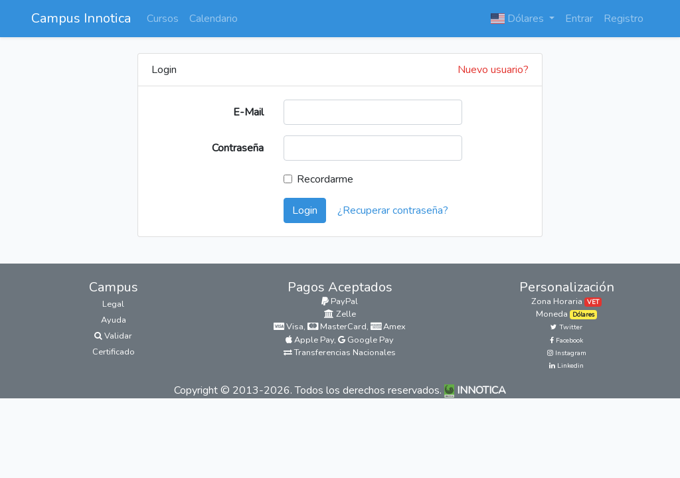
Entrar (579, 18)
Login (304, 210)
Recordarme (325, 179)
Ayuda (113, 320)
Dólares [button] (519, 18)
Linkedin (566, 365)
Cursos (163, 18)
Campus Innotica (81, 18)
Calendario (213, 18)
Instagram (566, 353)
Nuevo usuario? (493, 69)
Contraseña (238, 148)
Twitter (566, 327)
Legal (113, 304)
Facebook (566, 340)
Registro (623, 18)
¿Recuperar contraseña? (392, 210)
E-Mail (248, 112)
